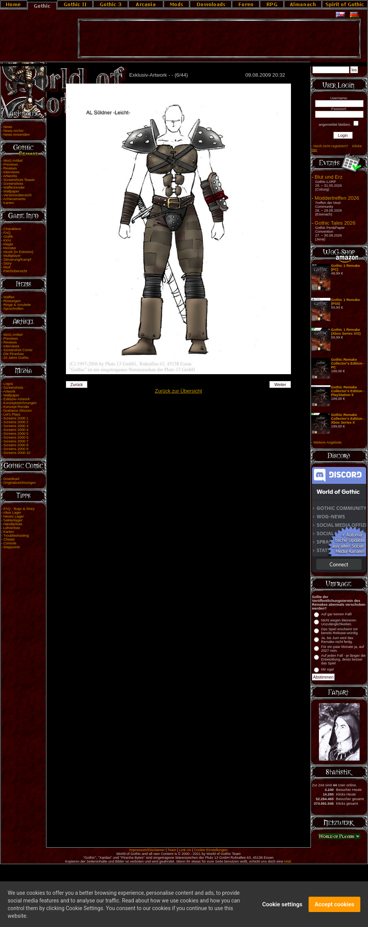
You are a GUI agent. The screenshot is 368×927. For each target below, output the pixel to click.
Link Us (185, 850)
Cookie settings (282, 907)
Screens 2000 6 (15, 437)
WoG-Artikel (13, 161)
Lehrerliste (11, 528)
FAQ (7, 233)
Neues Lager (13, 516)
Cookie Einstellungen (211, 850)
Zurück (77, 384)
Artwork (9, 391)
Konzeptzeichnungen (20, 403)
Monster (9, 248)
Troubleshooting (16, 535)
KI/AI (7, 240)
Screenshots (13, 184)
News (7, 127)
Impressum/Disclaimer (146, 850)
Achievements (14, 199)
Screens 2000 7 (15, 441)
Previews (10, 164)
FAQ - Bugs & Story (18, 509)
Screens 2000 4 (15, 430)
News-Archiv (13, 131)
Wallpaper (11, 191)
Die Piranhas (13, 354)
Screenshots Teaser (19, 180)
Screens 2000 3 (15, 426)
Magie (8, 244)
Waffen (9, 297)
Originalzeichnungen (19, 483)
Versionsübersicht (17, 195)
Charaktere (12, 229)
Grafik (8, 236)
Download (11, 479)
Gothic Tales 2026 (335, 223)
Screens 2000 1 (15, 418)
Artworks (10, 176)
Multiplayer (12, 256)
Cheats (9, 539)
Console (9, 543)
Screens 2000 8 (15, 445)
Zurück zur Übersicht (178, 391)
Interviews (11, 172)
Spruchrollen (13, 309)
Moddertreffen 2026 (337, 198)
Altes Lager (12, 512)
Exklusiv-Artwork (16, 399)
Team (172, 850)
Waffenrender (14, 187)
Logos (8, 384)
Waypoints (11, 547)
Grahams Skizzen (17, 411)
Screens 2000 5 (15, 434)
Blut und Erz (329, 177)
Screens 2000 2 (15, 422)
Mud (6, 267)
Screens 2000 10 (17, 453)
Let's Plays (12, 414)
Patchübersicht (15, 271)
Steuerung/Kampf (17, 259)
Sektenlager (13, 520)
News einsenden (16, 134)
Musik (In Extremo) (18, 252)
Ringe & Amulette (17, 305)
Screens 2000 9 (15, 449)
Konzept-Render (16, 407)
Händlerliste (12, 524)
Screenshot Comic (18, 350)
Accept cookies (334, 907)
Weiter (280, 384)
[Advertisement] (219, 38)
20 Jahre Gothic (16, 358)
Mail (287, 861)
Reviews (10, 168)
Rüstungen (12, 301)
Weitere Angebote (327, 442)
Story (7, 263)
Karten (8, 203)
